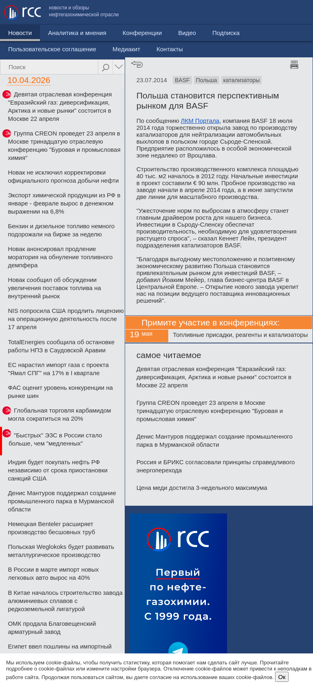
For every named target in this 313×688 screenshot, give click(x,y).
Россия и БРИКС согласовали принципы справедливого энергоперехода (216, 466)
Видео (187, 51)
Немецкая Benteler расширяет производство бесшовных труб (51, 527)
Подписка (226, 51)
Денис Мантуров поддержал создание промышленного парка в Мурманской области (62, 501)
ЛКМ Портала (200, 120)
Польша (206, 80)
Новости (20, 51)
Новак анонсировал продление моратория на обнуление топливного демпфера (60, 257)
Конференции (142, 51)
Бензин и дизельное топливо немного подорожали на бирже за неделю (61, 230)
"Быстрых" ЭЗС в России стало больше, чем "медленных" (55, 439)
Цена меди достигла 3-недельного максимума (202, 487)
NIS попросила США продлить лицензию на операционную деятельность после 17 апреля (65, 318)
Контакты (291, 30)
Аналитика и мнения (77, 51)
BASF (182, 80)
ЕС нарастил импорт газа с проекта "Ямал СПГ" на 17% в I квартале (58, 368)
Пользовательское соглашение (174, 30)
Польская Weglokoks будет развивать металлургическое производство (61, 550)
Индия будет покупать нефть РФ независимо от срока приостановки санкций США (57, 470)
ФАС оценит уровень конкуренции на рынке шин (60, 391)
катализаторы (241, 80)
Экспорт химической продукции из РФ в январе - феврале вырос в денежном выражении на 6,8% (64, 203)
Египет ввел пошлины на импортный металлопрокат (60, 650)
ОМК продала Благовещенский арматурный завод (52, 627)
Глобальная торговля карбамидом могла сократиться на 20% (59, 414)
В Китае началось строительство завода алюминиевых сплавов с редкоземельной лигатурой (65, 600)
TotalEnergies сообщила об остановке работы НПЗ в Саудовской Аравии (61, 346)
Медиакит (248, 30)
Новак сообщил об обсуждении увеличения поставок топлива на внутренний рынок (54, 287)
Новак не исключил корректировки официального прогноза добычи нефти (63, 176)
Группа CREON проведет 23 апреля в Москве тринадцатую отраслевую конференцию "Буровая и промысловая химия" (64, 145)
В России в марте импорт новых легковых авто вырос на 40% (53, 573)
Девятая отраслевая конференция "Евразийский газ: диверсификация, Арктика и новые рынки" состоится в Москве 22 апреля (60, 106)
